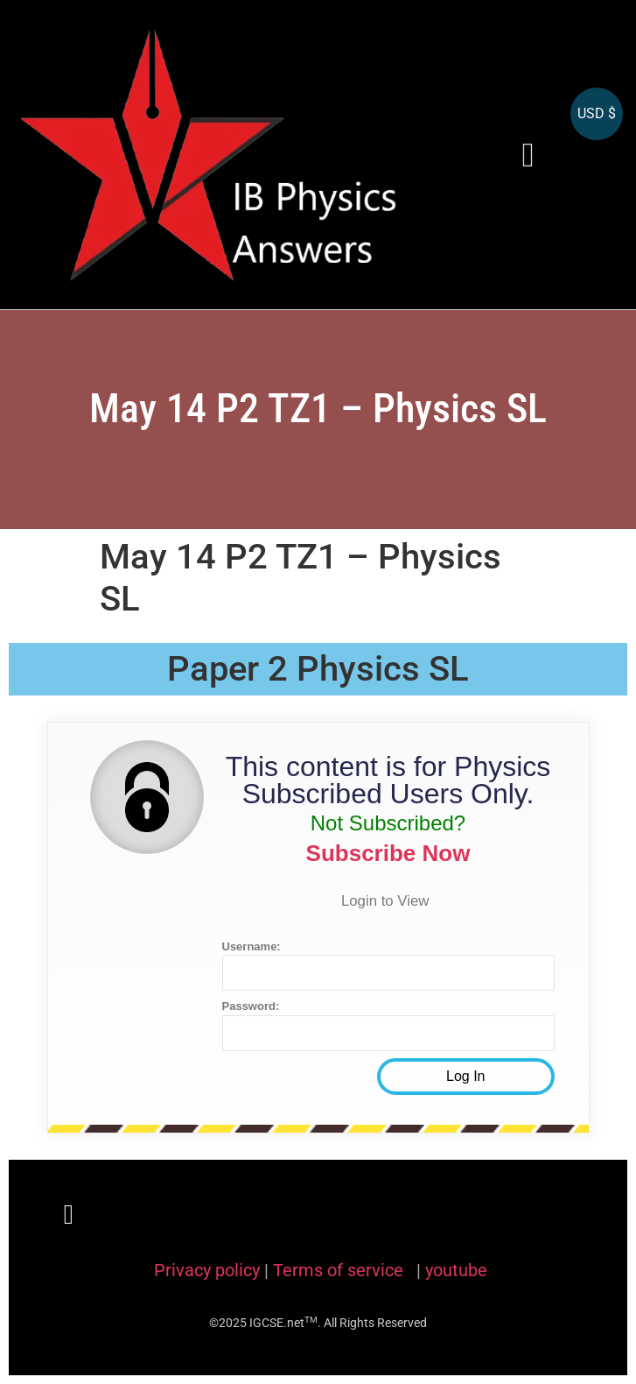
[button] (528, 154)
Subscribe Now (388, 853)
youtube (456, 1270)
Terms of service (340, 1270)
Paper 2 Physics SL (318, 668)
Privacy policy (207, 1270)
